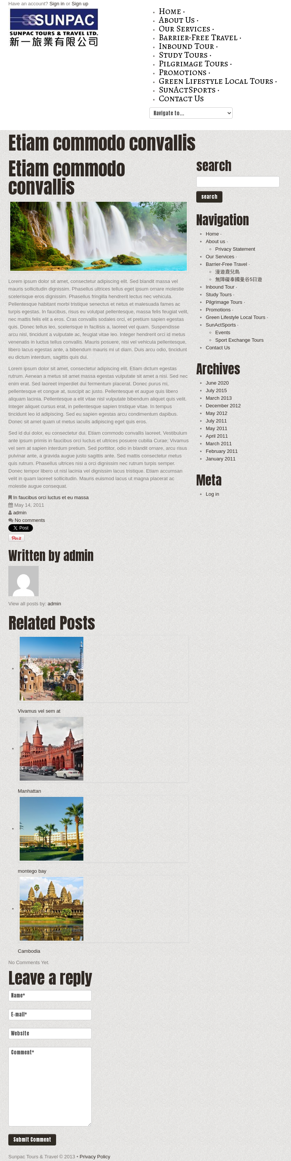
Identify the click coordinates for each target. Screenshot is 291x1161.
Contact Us (181, 98)
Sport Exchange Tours (239, 340)
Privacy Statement (235, 249)
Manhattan (29, 791)
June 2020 (217, 383)
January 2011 (221, 459)
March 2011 (219, 443)
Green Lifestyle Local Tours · (218, 81)
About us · (179, 20)
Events (222, 332)
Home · (172, 11)
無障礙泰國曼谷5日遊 (238, 279)
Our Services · (186, 29)
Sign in (56, 3)
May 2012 (216, 413)
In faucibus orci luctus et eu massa (51, 497)
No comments (30, 520)
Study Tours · (185, 55)
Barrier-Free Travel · (200, 37)
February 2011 (222, 451)
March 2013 (219, 398)
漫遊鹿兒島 (227, 272)
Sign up (80, 3)
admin (20, 512)
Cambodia (29, 951)
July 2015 (216, 390)
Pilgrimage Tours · (195, 63)
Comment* (50, 1086)
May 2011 (216, 428)
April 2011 (217, 436)
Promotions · (184, 72)
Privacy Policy (95, 1156)
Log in (212, 494)
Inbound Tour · (188, 46)
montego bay (32, 871)
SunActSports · (189, 90)
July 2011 (216, 421)
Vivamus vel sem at (39, 711)
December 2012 (223, 405)
